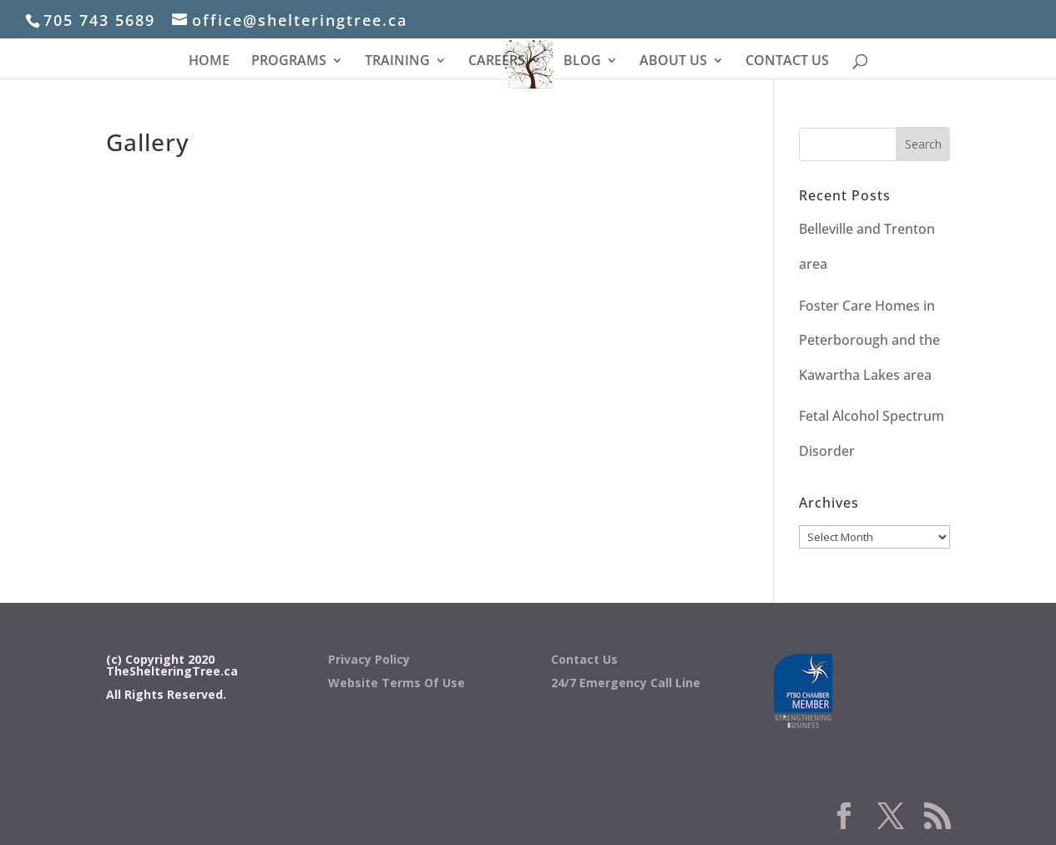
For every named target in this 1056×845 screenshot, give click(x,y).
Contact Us (584, 659)
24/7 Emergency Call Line (625, 683)
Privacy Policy (369, 659)
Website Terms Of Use (396, 683)
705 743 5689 (99, 20)
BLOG (582, 61)
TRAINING (397, 61)
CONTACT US (787, 61)
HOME (209, 61)
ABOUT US (673, 61)
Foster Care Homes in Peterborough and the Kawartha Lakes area (869, 340)
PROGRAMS (288, 61)
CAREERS (496, 61)
